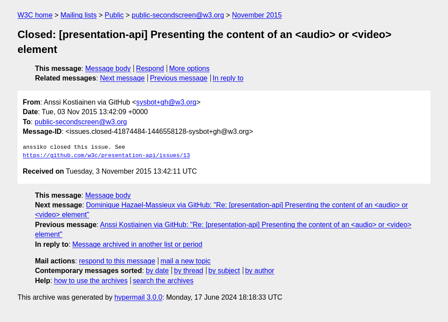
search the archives (163, 280)
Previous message (179, 78)
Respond (150, 68)
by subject (224, 270)
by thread (188, 270)
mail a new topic (186, 261)
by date (157, 270)
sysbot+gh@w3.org (166, 102)
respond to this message (117, 261)
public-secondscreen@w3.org (178, 15)
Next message (122, 78)
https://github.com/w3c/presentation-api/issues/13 (106, 156)
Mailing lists (78, 15)
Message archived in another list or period (137, 244)
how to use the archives (91, 280)
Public (114, 15)
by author (259, 270)
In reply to (228, 78)
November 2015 (257, 15)
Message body (108, 68)
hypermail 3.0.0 (138, 297)
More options (189, 68)
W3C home (35, 15)
